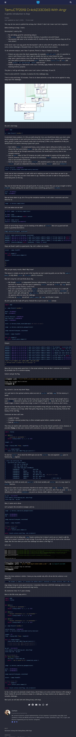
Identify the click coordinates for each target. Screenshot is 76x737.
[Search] (70, 2)
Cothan (7, 18)
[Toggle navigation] (5, 2)
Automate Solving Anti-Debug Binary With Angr (18, 730)
